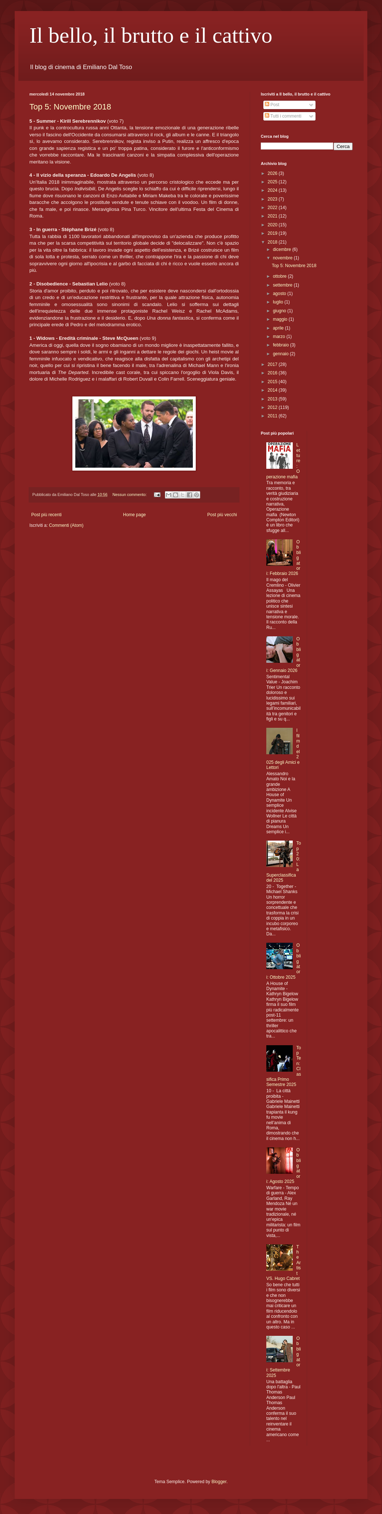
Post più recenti (46, 514)
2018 (273, 242)
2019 (273, 233)
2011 (273, 415)
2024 (273, 190)
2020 (273, 224)
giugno (280, 310)
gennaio (281, 353)
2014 (273, 390)
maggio (281, 319)
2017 (273, 364)
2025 (273, 181)
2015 (273, 381)
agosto (280, 293)
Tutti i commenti (283, 116)
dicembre (282, 249)
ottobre (280, 276)
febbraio (281, 345)
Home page (134, 514)
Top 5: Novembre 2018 (70, 106)
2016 (273, 372)
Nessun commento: (130, 494)
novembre (283, 257)
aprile (279, 328)
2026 (273, 173)
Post (272, 104)
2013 (273, 399)
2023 (273, 199)
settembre (283, 285)
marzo (279, 336)
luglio (278, 302)
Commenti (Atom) (66, 525)
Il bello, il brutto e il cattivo (151, 35)
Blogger (219, 1481)
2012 (273, 407)
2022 (273, 207)
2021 (273, 216)
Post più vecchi (222, 514)
